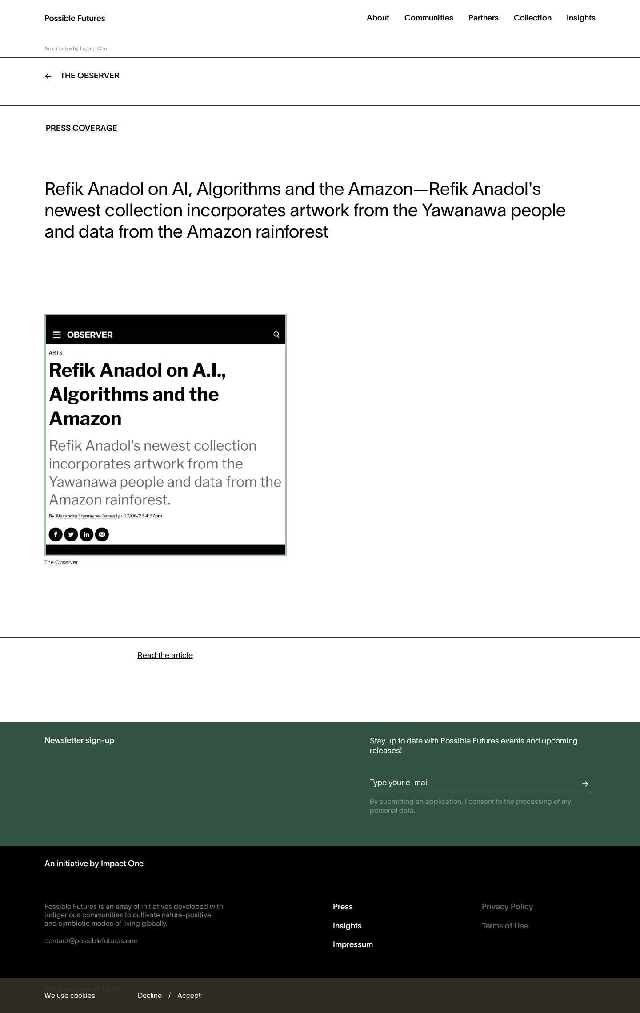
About (378, 17)
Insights (581, 17)
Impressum (353, 944)
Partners (483, 17)
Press (343, 906)
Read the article (165, 655)
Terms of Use (505, 925)
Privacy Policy (507, 906)
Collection (533, 17)
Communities (428, 17)
